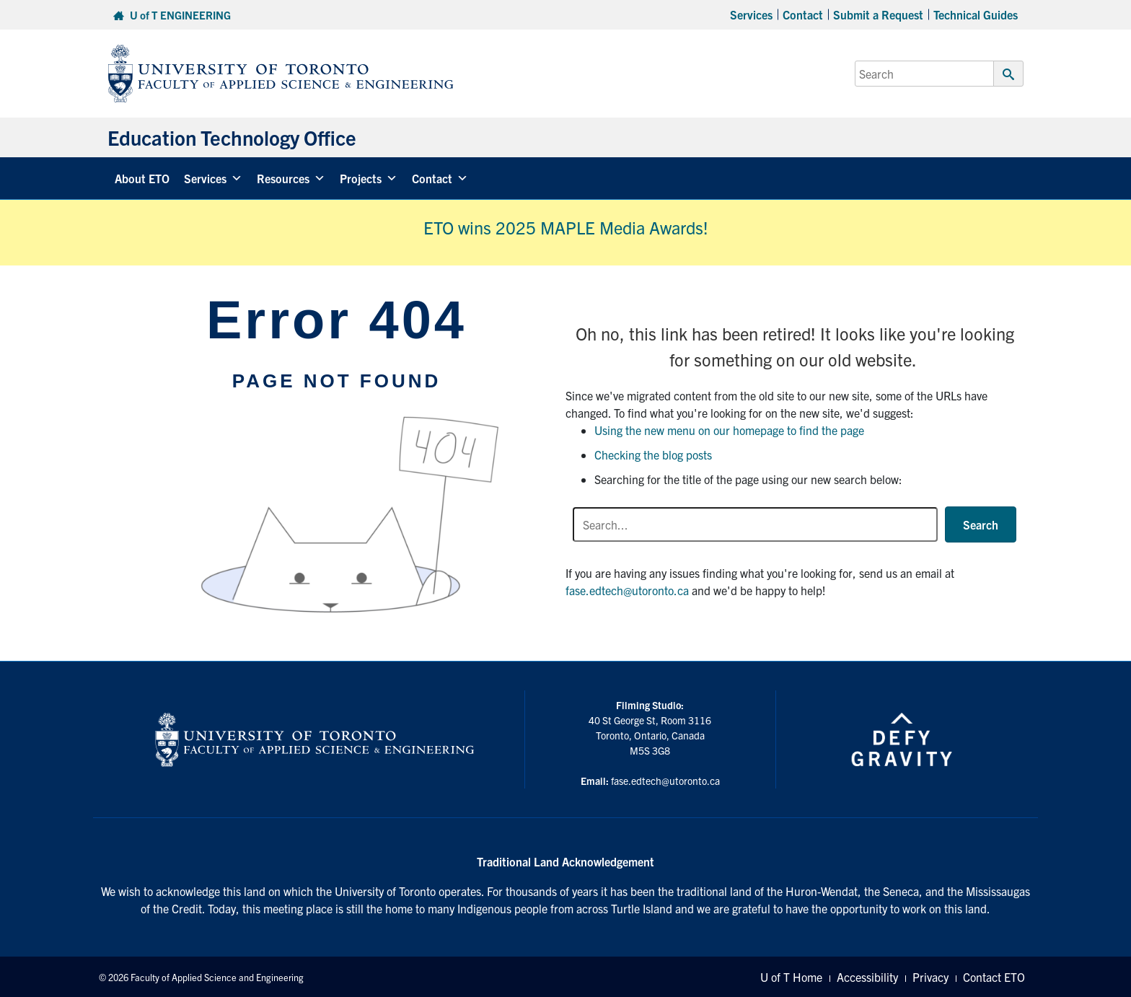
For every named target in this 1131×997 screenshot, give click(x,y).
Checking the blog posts (653, 454)
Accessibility (867, 977)
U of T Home (791, 977)
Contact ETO (994, 977)
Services (751, 14)
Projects (368, 178)
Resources (291, 178)
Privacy (930, 977)
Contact (803, 14)
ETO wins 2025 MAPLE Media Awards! (565, 227)
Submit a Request (878, 14)
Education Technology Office (231, 137)
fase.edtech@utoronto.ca (627, 590)
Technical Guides (975, 14)
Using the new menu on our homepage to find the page (729, 430)
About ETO (142, 178)
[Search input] (755, 524)
